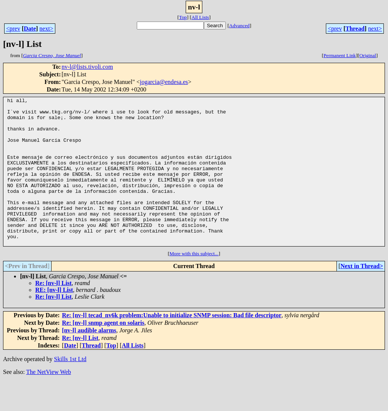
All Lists (200, 17)
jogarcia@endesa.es (164, 82)
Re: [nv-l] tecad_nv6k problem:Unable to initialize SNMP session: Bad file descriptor (172, 344)
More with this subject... (194, 283)
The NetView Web (48, 401)
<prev (13, 28)
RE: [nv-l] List (54, 319)
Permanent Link (340, 55)
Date (30, 28)
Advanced (239, 25)
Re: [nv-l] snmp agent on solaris (103, 352)
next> (46, 28)
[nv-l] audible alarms (89, 360)
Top (183, 17)
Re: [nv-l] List (53, 312)
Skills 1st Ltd (70, 388)
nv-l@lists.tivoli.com (87, 67)
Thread (355, 28)
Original (367, 55)
